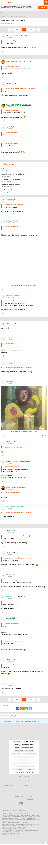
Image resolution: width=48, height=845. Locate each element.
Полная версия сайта (9, 785)
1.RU (8, 683)
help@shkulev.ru (14, 833)
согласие (27, 7)
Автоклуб (10, 16)
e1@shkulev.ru (22, 828)
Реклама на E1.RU (31, 785)
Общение (3, 16)
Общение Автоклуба (19, 16)
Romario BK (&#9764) (13, 61)
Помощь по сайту (8, 788)
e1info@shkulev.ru (6, 831)
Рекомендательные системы (9, 834)
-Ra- (8, 575)
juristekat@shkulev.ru (17, 831)
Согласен (42, 8)
